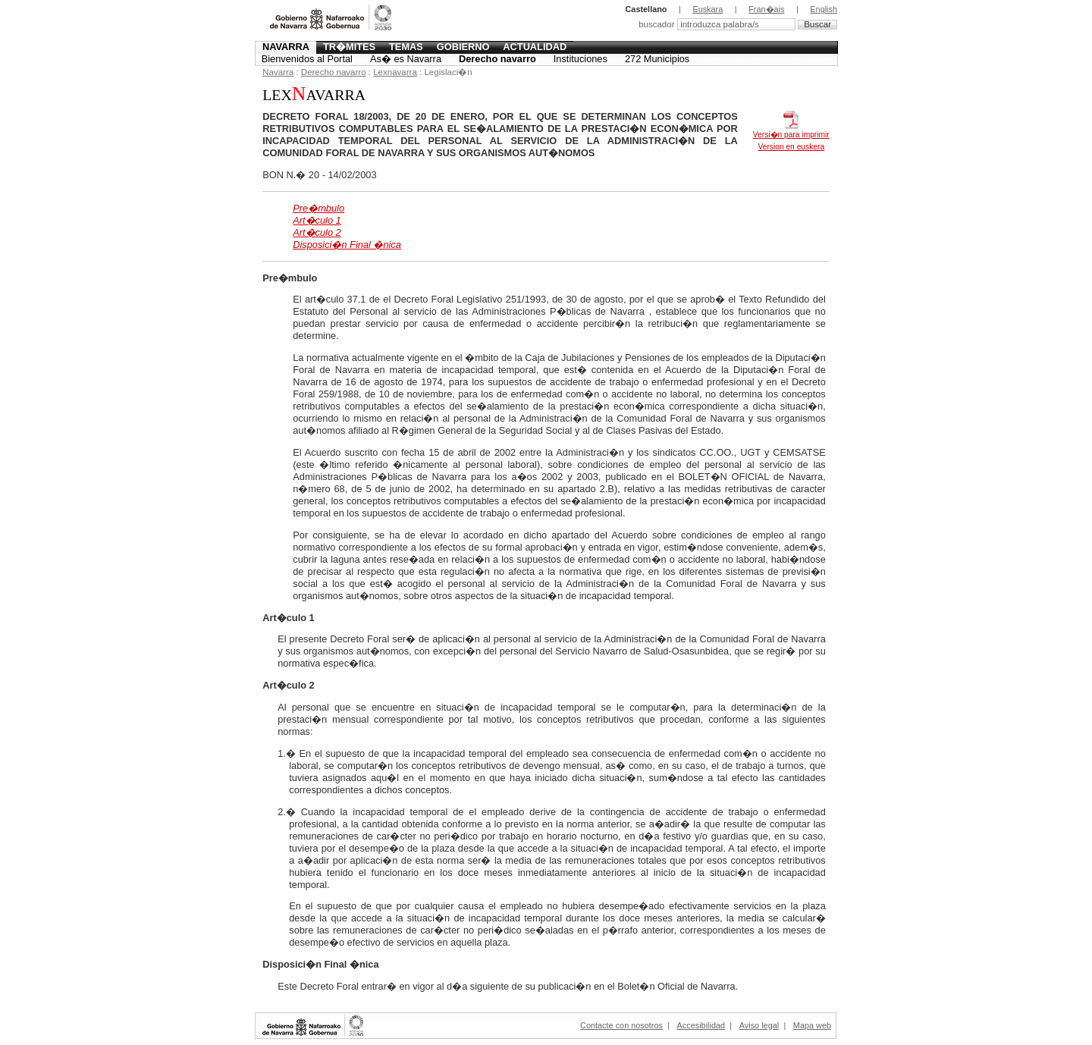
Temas (406, 46)
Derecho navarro (497, 58)
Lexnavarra (395, 72)
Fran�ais (766, 9)
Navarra (285, 46)
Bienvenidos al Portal (307, 58)
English (823, 9)
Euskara (707, 9)
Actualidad (534, 46)
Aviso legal (759, 1025)
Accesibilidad (701, 1025)
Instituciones (580, 58)
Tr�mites (349, 46)
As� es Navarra (405, 58)
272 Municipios (657, 58)
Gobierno (463, 46)
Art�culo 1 (317, 220)
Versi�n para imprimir (791, 130)
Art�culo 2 (317, 232)
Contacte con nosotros (621, 1025)
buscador (658, 24)
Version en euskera (791, 147)
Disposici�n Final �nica (347, 244)
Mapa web (812, 1025)
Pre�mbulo (318, 208)
